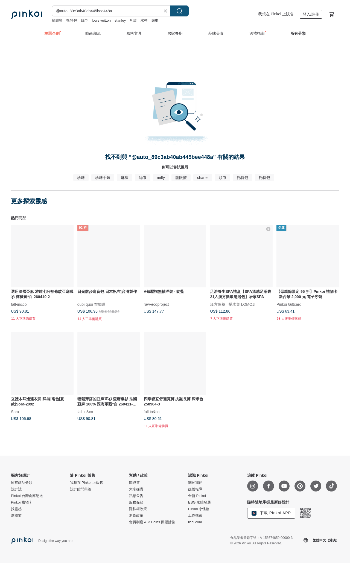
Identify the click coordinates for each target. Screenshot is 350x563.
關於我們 (195, 483)
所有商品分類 (21, 483)
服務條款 (136, 502)
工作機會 (195, 516)
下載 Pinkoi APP (271, 513)
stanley (120, 20)
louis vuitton (101, 20)
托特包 (71, 20)
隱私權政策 (138, 509)
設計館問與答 (80, 489)
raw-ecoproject (156, 304)
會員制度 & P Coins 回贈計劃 (152, 522)
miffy (161, 177)
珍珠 (81, 177)
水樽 (144, 20)
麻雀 (125, 177)
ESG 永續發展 (199, 502)
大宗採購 (136, 489)
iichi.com (195, 522)
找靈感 (16, 509)
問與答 (134, 483)
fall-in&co (19, 304)
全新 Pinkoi (197, 496)
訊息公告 (136, 496)
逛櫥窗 (16, 516)
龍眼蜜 (57, 20)
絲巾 (84, 20)
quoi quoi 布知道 (91, 304)
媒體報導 (195, 489)
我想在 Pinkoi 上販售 (276, 14)
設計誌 (16, 489)
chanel (202, 177)
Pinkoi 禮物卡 (21, 502)
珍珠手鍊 (102, 177)
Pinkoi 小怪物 (198, 509)
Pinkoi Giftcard (288, 304)
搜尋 (179, 11)
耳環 (133, 20)
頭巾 (155, 20)
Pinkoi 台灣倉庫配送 (27, 496)
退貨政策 (136, 516)
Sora (15, 411)
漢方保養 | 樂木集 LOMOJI (232, 304)
